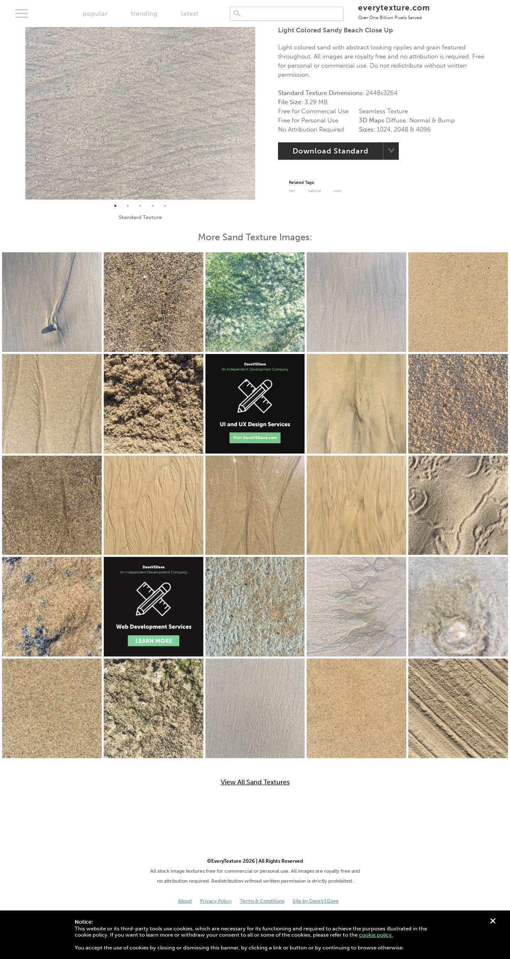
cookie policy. (376, 935)
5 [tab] (165, 206)
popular (95, 13)
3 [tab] (140, 206)
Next (261, 113)
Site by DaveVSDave (316, 901)
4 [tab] (153, 206)
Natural (314, 190)
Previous (19, 113)
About (185, 901)
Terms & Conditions (262, 901)
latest (189, 13)
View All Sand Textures (255, 782)
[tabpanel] (140, 113)
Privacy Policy (216, 901)
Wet (337, 190)
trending (144, 13)
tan (292, 190)
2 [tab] (128, 206)
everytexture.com (394, 11)
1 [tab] (115, 206)
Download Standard (330, 151)
